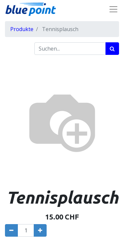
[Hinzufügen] (40, 230)
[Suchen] (112, 48)
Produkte (21, 29)
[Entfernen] (11, 230)
